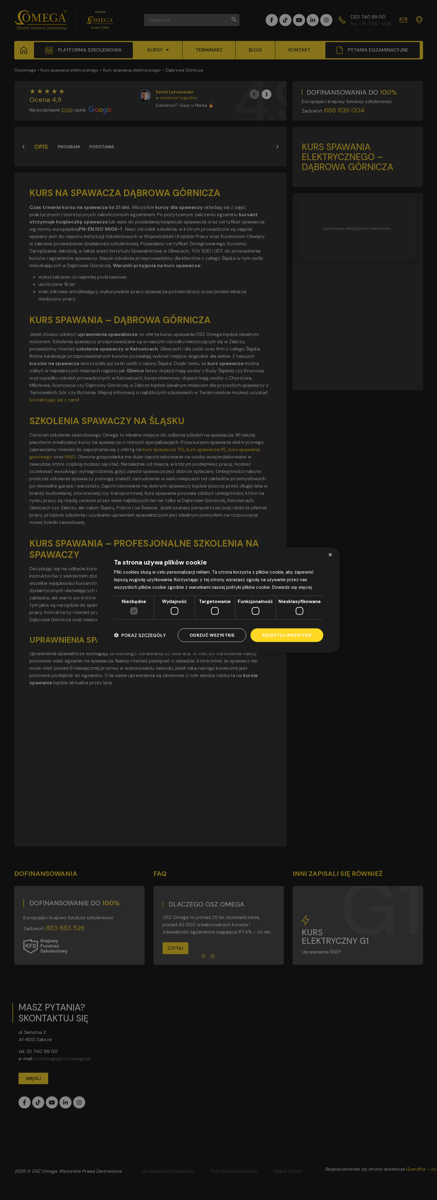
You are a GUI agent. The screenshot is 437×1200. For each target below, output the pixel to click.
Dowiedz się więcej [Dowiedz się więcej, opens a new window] (292, 587)
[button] (140, 635)
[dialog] (218, 600)
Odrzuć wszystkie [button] (212, 635)
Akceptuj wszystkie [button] (286, 635)
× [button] (330, 554)
